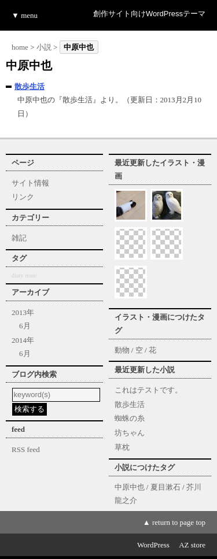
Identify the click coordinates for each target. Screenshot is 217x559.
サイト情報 (30, 183)
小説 (44, 47)
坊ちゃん (130, 432)
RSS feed (26, 449)
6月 (25, 325)
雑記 (19, 238)
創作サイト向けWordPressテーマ (149, 13)
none (30, 275)
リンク (23, 196)
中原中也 (130, 487)
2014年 (23, 340)
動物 (122, 350)
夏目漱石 (165, 487)
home (20, 47)
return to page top (178, 522)
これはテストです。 (148, 390)
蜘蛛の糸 (130, 418)
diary (18, 275)
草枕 (122, 447)
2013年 (23, 312)
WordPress (153, 545)
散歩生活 (29, 86)
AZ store (192, 545)
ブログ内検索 (34, 374)
